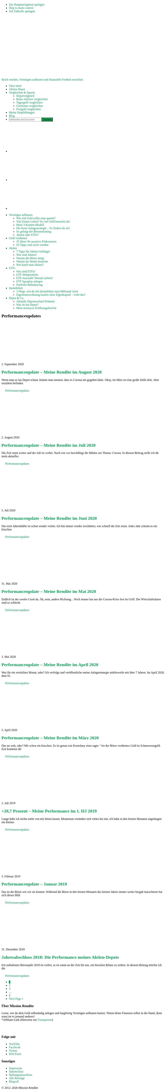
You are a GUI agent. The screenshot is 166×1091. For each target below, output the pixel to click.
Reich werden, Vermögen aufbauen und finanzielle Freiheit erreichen (42, 79)
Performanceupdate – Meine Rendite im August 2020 (51, 372)
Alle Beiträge (17, 1078)
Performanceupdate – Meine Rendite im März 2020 (50, 737)
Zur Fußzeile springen (22, 11)
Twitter (13, 1050)
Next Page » (16, 998)
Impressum (15, 1068)
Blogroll (14, 1081)
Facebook (14, 1047)
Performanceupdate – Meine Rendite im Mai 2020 (48, 591)
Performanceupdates (17, 390)
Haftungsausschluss (20, 1074)
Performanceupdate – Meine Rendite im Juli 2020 (48, 445)
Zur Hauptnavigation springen (27, 4)
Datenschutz (16, 1071)
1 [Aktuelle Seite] (9, 982)
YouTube (14, 1044)
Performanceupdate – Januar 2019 (34, 884)
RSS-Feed (15, 1054)
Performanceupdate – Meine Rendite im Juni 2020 (49, 518)
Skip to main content (21, 7)
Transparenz (44, 1019)
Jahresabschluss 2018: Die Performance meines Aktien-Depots (60, 957)
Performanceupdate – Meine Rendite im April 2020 (49, 664)
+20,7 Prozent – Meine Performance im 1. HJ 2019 (49, 811)
